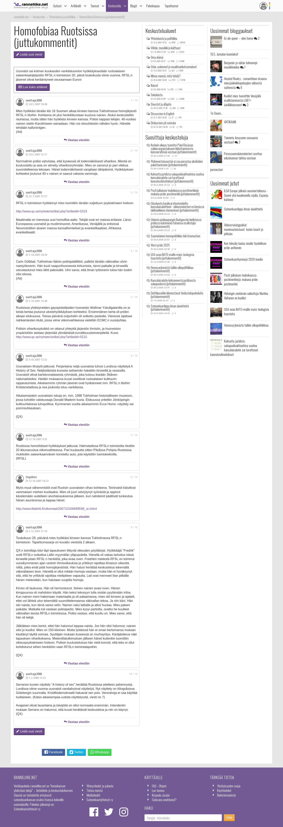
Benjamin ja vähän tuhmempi (240, 64)
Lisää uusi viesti (29, 54)
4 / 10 (133, 251)
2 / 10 (133, 150)
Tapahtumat (171, 5)
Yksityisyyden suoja (228, 785)
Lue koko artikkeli (32, 87)
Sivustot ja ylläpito (161, 104)
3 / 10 (133, 192)
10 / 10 (133, 674)
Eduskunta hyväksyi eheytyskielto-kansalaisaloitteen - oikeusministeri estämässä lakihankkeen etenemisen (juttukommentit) (177, 207)
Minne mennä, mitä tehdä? (166, 76)
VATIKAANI (230, 121)
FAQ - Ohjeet (159, 785)
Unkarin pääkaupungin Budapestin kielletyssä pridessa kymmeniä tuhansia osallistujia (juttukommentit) (176, 223)
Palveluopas (153, 5)
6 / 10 (133, 355)
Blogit (133, 5)
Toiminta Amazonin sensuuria (241, 139)
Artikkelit (76, 5)
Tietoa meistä (94, 790)
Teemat (94, 5)
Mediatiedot (93, 795)
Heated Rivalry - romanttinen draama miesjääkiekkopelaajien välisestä (245, 83)
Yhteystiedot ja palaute (99, 785)
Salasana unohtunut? (164, 799)
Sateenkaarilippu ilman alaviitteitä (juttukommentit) (170, 308)
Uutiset (57, 5)
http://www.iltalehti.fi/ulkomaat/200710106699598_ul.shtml (56, 508)
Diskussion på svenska (163, 123)
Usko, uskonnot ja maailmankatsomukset (174, 66)
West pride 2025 (160, 245)
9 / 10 (133, 527)
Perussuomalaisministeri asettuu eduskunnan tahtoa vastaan (243, 155)
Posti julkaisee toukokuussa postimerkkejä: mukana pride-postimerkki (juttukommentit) (175, 192)
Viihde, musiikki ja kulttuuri (165, 48)
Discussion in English (162, 113)
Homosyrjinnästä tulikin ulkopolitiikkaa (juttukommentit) (172, 269)
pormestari (216, 169)
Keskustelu (114, 5)
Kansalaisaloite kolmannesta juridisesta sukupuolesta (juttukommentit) (173, 282)
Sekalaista (157, 94)
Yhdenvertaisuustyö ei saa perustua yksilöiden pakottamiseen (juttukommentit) (177, 163)
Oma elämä (157, 57)
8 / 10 (133, 477)
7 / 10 (133, 435)
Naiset (154, 85)
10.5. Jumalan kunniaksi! (224, 54)
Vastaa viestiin (77, 140)
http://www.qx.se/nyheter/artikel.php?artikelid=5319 (51, 211)
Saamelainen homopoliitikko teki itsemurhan (175, 236)
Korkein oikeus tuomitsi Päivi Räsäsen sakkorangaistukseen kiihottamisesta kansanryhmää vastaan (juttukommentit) (174, 148)
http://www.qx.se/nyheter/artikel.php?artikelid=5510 (51, 337)
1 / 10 (133, 100)
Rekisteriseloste (226, 795)
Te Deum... (216, 113)
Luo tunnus (158, 790)
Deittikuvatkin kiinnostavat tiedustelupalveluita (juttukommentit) (177, 295)
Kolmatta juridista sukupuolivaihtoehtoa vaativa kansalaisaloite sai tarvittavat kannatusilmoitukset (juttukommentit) (177, 177)
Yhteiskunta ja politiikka (164, 38)
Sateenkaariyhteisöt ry (99, 799)
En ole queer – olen (242, 38)
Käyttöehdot (224, 790)
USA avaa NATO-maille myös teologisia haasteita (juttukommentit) (172, 256)
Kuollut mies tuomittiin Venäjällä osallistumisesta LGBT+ (242, 100)
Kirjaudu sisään (161, 795)
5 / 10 (133, 297)
